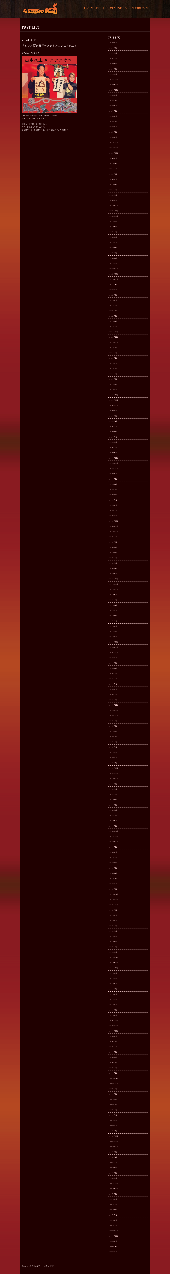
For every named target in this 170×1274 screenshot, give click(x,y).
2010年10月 (114, 1031)
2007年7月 (113, 1204)
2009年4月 (113, 1115)
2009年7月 (113, 1099)
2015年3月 (113, 752)
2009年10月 (114, 1083)
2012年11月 (114, 899)
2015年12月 (114, 705)
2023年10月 (114, 216)
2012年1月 (113, 952)
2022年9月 (113, 284)
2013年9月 (113, 847)
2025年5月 (113, 116)
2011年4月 (113, 999)
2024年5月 (113, 179)
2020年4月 (113, 437)
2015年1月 (113, 763)
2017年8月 (113, 600)
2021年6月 (113, 363)
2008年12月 (114, 1136)
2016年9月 (113, 658)
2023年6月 (113, 237)
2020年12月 (114, 395)
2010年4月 (113, 1057)
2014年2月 (113, 821)
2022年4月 (113, 311)
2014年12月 (114, 768)
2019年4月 (113, 500)
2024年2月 (113, 195)
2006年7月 (113, 1252)
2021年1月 (113, 389)
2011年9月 (113, 973)
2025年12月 (114, 79)
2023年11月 (114, 211)
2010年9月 (113, 1036)
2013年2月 (113, 884)
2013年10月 (114, 842)
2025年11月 (114, 85)
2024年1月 (113, 200)
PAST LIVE (115, 9)
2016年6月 (113, 673)
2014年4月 (113, 810)
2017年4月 (113, 621)
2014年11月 (114, 773)
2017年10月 (114, 589)
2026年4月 (113, 58)
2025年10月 (114, 90)
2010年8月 (113, 1041)
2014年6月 (113, 800)
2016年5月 (113, 679)
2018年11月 (114, 526)
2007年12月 (114, 1183)
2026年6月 (113, 48)
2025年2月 (113, 132)
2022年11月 (114, 274)
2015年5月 (113, 742)
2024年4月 (113, 184)
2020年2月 (113, 447)
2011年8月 (113, 978)
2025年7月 (113, 106)
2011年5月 (113, 994)
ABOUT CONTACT (136, 9)
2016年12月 (114, 642)
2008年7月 (113, 1157)
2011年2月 (113, 1010)
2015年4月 (113, 747)
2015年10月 (114, 715)
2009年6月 (113, 1104)
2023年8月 (113, 227)
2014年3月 (113, 815)
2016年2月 (113, 694)
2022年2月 (113, 321)
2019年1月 (113, 516)
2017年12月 (114, 579)
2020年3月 (113, 442)
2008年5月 (113, 1162)
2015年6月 (113, 736)
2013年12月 (114, 831)
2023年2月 (113, 258)
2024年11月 (114, 148)
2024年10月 (114, 153)
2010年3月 (113, 1062)
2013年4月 (113, 873)
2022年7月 (113, 295)
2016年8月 (113, 663)
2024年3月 (113, 190)
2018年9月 (113, 537)
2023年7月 (113, 232)
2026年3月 (113, 64)
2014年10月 (114, 778)
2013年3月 (113, 878)
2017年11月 (114, 584)
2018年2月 (113, 568)
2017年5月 (113, 616)
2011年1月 (113, 1015)
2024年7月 (113, 169)
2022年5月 (113, 305)
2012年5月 (113, 931)
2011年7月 (113, 984)
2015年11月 (114, 710)
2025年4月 (113, 121)
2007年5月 (113, 1210)
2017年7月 (113, 605)
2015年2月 (113, 757)
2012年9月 (113, 910)
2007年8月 (113, 1199)
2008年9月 (113, 1152)
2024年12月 (114, 142)
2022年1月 (113, 326)
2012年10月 (114, 905)
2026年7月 (113, 42)
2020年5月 (113, 432)
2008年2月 (113, 1173)
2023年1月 (113, 263)
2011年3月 (113, 1005)
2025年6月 (113, 111)
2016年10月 (114, 652)
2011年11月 (114, 963)
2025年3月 (113, 127)
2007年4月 (113, 1215)
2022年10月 (114, 279)
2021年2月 (113, 384)
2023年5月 (113, 242)
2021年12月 (114, 332)
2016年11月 (114, 647)
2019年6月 (113, 489)
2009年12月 (114, 1078)
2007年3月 (113, 1220)
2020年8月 (113, 416)
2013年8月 (113, 852)
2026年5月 (113, 53)
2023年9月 (113, 221)
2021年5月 (113, 368)
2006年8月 (113, 1246)
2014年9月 (113, 784)
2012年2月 (113, 947)
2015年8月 (113, 726)
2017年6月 (113, 610)
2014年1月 (113, 826)
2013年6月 (113, 863)
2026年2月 (113, 69)
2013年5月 (113, 868)
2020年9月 (113, 410)
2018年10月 (114, 531)
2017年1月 (113, 637)
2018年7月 (113, 547)
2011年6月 (113, 989)
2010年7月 (113, 1047)
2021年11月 (114, 337)
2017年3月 (113, 626)
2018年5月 (113, 558)
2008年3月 (113, 1168)
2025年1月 (113, 137)
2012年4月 (113, 936)
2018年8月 (113, 542)
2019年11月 (114, 463)
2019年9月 (113, 474)
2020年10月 (114, 405)
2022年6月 (113, 300)
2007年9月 (113, 1194)
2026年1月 (113, 74)
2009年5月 (113, 1110)
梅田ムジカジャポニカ (36, 7)
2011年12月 (114, 957)
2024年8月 (113, 163)
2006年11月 (114, 1236)
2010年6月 (113, 1052)
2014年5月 (113, 805)
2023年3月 (113, 253)
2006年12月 (114, 1231)
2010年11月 (114, 1026)
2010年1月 (113, 1073)
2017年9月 (113, 595)
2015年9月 (113, 721)
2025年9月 (113, 95)
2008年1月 (113, 1178)
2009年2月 (113, 1125)
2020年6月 (113, 426)
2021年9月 (113, 347)
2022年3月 (113, 316)
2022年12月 (114, 269)
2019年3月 (113, 505)
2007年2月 (113, 1225)
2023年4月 (113, 248)
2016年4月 (113, 684)
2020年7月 (113, 421)
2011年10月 (114, 968)
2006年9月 (113, 1241)
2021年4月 (113, 374)
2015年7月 (113, 731)
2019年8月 (113, 479)
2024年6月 (113, 174)
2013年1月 (113, 889)
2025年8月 (113, 100)
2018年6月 (113, 552)
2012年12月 (114, 894)
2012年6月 (113, 926)
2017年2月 (113, 631)
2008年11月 (114, 1141)
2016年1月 (113, 700)
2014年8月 (113, 789)
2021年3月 (113, 379)
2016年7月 (113, 668)
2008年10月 (114, 1146)
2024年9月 (113, 158)
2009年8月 (113, 1094)
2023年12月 (114, 206)
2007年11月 (114, 1189)
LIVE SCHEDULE (94, 9)
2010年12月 (114, 1020)
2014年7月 (113, 794)
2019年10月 (114, 468)
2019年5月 (113, 495)
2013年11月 (114, 836)
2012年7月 (113, 920)
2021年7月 (113, 358)
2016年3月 (113, 689)
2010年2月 (113, 1068)
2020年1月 (113, 453)
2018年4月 (113, 563)
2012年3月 (113, 942)
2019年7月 (113, 484)
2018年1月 (113, 574)
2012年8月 (113, 915)
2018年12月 (114, 521)
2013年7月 (113, 857)
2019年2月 (113, 510)
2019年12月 (114, 458)
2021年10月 (114, 342)
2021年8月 (113, 353)
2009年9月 (113, 1089)
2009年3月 (113, 1120)
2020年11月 (114, 400)
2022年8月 (113, 290)
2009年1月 (113, 1131)
